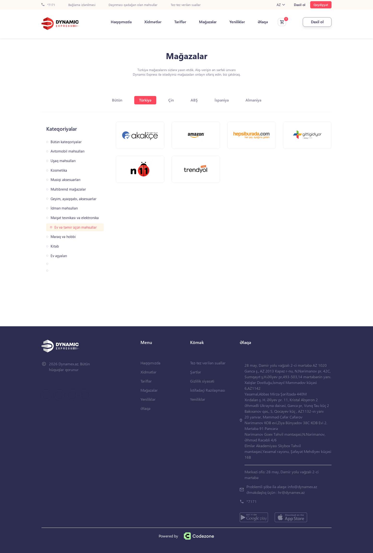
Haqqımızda (121, 22)
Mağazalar (208, 22)
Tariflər (180, 22)
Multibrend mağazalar (68, 189)
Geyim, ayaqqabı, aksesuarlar (73, 199)
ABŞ (194, 99)
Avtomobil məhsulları (68, 151)
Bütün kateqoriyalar (66, 142)
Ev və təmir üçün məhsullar (75, 227)
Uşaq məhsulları (63, 160)
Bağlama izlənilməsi (81, 5)
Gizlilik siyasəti (202, 381)
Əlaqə (263, 22)
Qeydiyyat (321, 5)
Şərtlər (195, 371)
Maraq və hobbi (63, 236)
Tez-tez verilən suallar (186, 5)
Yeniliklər (237, 22)
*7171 (48, 5)
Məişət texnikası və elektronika (75, 217)
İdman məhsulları (64, 208)
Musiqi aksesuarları (66, 179)
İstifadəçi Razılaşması (207, 390)
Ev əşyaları (59, 256)
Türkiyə (145, 99)
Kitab (55, 246)
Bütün (117, 99)
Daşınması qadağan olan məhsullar (133, 5)
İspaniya (222, 99)
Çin (171, 99)
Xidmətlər (153, 22)
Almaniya (253, 99)
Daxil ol (299, 5)
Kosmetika (59, 170)
